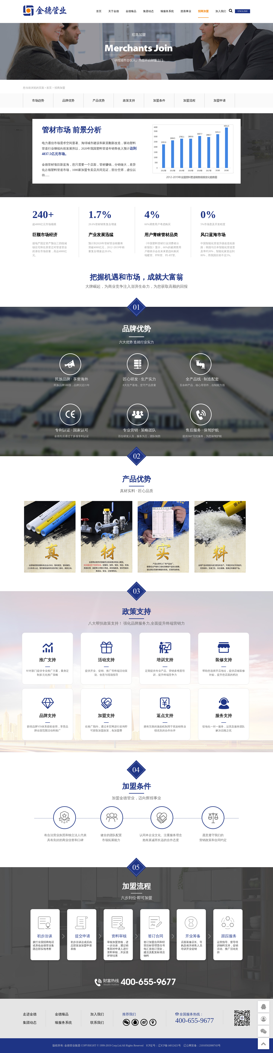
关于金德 (113, 11)
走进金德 (30, 1014)
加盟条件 (159, 100)
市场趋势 (38, 100)
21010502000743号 (210, 1045)
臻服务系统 (167, 11)
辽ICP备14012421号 (169, 1045)
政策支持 (129, 100)
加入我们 (220, 11)
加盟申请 (220, 100)
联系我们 (97, 1022)
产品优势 (99, 100)
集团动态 (148, 11)
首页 (98, 11)
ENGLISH (242, 11)
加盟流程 (189, 100)
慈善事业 (186, 11)
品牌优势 (68, 100)
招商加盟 (203, 11)
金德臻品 (131, 11)
